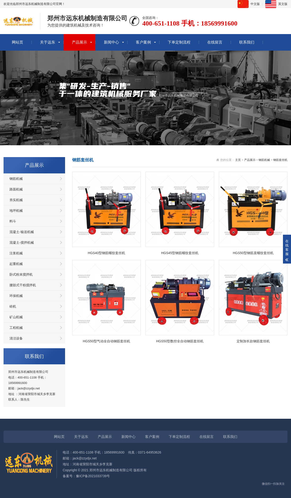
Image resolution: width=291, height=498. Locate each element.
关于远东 (47, 42)
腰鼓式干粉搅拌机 (22, 285)
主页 (238, 160)
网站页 (17, 42)
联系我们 (246, 42)
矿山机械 (16, 317)
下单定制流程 (179, 42)
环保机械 (16, 296)
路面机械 (16, 189)
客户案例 (143, 42)
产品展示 (79, 42)
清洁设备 (16, 338)
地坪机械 (16, 210)
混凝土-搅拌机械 (21, 242)
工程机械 (16, 328)
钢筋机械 (16, 179)
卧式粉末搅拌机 (21, 274)
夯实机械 (16, 200)
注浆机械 (16, 253)
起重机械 (16, 264)
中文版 (255, 4)
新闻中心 (111, 42)
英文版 (282, 4)
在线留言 (214, 42)
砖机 (12, 306)
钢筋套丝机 (280, 160)
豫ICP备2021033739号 (93, 476)
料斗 (12, 221)
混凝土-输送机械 (21, 232)
